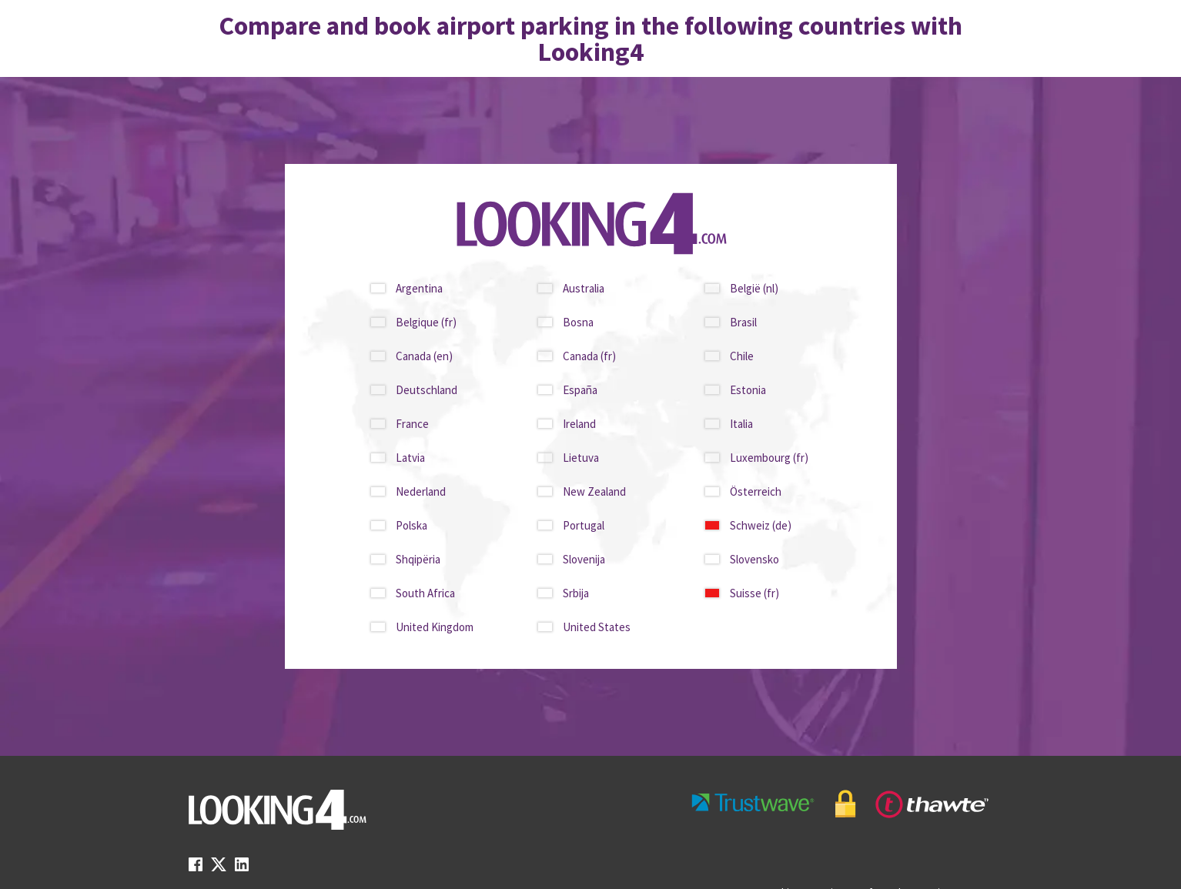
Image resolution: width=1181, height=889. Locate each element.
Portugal (583, 525)
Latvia (410, 457)
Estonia (748, 390)
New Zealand (594, 491)
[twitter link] (218, 869)
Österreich (755, 491)
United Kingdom (434, 627)
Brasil (743, 322)
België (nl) (754, 288)
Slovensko (754, 559)
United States (597, 627)
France (412, 423)
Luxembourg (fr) (769, 457)
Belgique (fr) (426, 322)
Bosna (578, 322)
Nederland (421, 491)
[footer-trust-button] (841, 804)
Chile (742, 356)
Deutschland (426, 390)
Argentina (419, 288)
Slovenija (584, 559)
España (580, 390)
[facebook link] (195, 869)
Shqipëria (418, 559)
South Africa (425, 593)
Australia (583, 288)
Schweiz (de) (760, 525)
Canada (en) (424, 356)
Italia (741, 423)
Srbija (576, 593)
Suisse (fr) (754, 593)
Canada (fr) (589, 356)
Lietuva (581, 457)
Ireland (579, 423)
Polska (411, 525)
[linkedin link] (242, 869)
